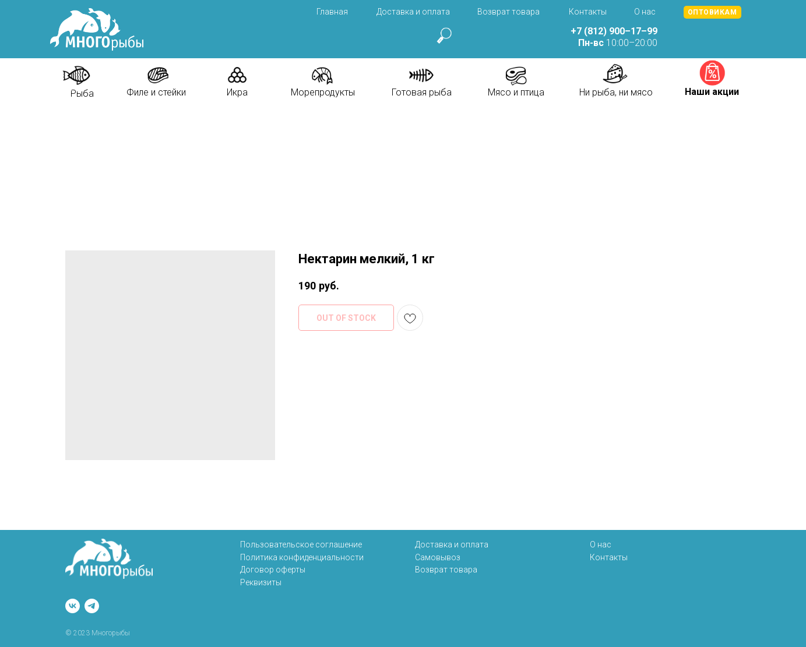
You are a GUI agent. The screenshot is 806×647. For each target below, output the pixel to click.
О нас (645, 11)
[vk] (72, 606)
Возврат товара (508, 11)
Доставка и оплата (413, 11)
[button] (712, 12)
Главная (332, 11)
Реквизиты (260, 582)
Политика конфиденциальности (302, 557)
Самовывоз (437, 557)
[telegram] (92, 606)
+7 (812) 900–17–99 (614, 31)
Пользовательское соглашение (301, 544)
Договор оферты (272, 569)
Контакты (588, 11)
